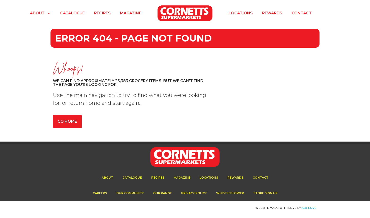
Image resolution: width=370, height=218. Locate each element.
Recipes (102, 13)
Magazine (130, 13)
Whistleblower (230, 193)
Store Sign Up (265, 193)
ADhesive (309, 208)
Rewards (272, 13)
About (40, 13)
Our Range (162, 193)
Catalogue (72, 13)
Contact (302, 13)
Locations (241, 13)
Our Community (130, 193)
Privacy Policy (194, 193)
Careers (100, 193)
